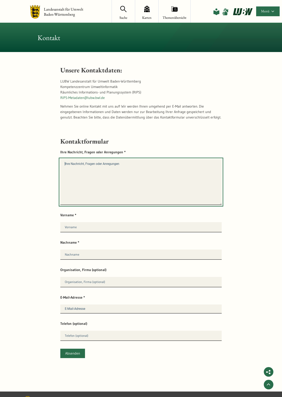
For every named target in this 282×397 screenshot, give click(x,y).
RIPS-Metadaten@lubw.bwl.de (82, 98)
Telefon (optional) (73, 324)
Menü (268, 11)
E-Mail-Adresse (72, 297)
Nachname (69, 242)
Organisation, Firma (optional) (83, 270)
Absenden (72, 353)
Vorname (68, 215)
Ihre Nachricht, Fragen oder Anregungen (93, 152)
